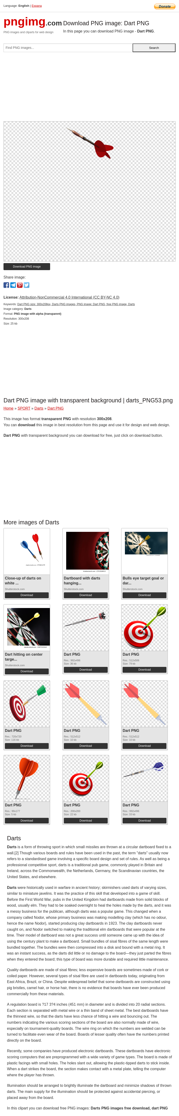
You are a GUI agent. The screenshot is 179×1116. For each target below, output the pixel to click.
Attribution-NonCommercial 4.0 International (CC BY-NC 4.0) (69, 297)
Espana (37, 5)
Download (27, 595)
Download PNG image (27, 266)
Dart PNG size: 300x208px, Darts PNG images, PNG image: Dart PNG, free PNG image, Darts (76, 304)
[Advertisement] (89, 88)
